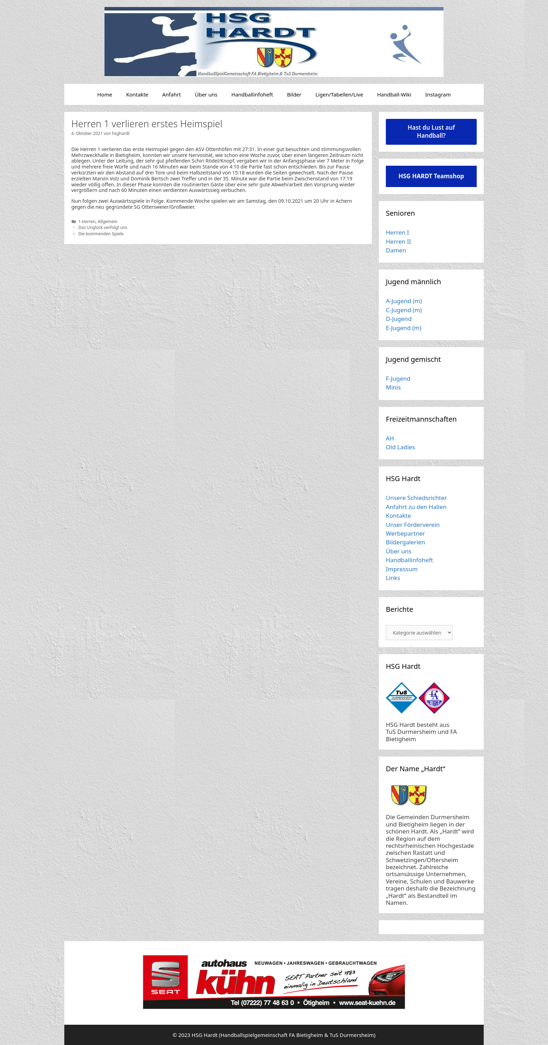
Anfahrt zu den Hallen (416, 507)
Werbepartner (405, 533)
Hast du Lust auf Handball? (431, 131)
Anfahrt (171, 94)
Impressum (402, 569)
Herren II (398, 241)
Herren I (397, 232)
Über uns (206, 94)
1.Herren (86, 221)
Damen (396, 250)
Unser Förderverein (413, 525)
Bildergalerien (405, 542)
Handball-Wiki (394, 94)
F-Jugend (398, 378)
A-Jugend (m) (404, 301)
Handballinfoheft (252, 94)
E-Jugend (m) (403, 328)
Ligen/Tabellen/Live (339, 94)
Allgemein (107, 221)
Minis (393, 387)
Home (104, 94)
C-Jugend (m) (404, 310)
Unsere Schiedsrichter (416, 498)
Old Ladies (400, 447)
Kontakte (137, 94)
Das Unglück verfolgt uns (102, 227)
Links (393, 578)
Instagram (438, 94)
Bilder (294, 94)
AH (390, 438)
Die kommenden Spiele (100, 233)
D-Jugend (399, 319)
